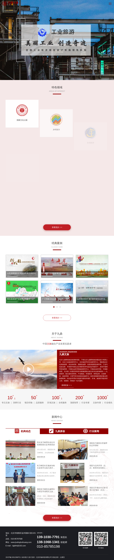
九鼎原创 (57, 431)
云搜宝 (62, 557)
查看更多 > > (57, 318)
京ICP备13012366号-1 (13, 557)
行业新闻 (91, 431)
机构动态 (23, 431)
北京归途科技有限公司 (44, 557)
